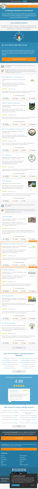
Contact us (3, 461)
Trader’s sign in (34, 3)
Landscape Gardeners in (9, 410)
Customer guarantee (23, 464)
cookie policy (21, 481)
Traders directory (23, 459)
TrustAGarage (4, 481)
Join (24, 1)
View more (19, 347)
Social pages (3, 464)
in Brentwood (9, 358)
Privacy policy (22, 457)
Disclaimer (21, 461)
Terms (20, 462)
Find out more (18, 72)
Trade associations (23, 455)
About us (3, 455)
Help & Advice (4, 459)
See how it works (19, 449)
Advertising (3, 457)
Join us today (19, 438)
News (2, 462)
